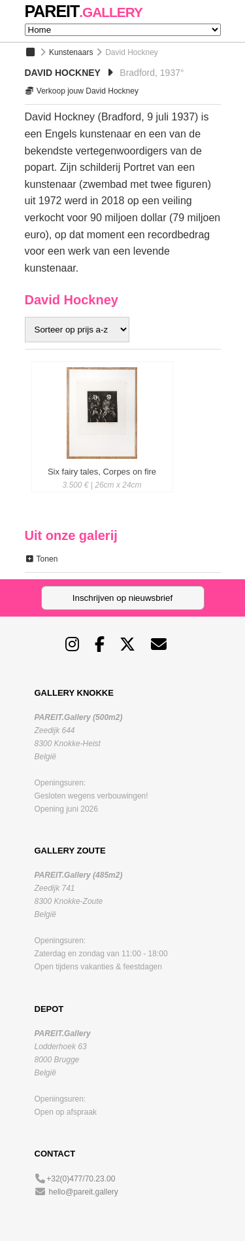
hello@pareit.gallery (83, 1191)
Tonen (41, 559)
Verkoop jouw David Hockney (82, 91)
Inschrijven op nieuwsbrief (122, 598)
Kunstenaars (71, 52)
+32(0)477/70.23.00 (80, 1178)
